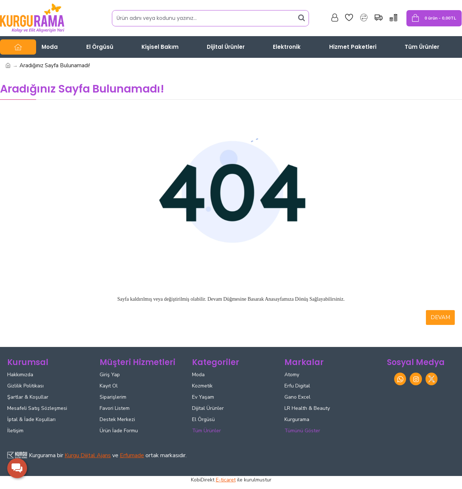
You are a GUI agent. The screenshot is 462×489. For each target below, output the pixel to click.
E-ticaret (226, 479)
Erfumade (132, 455)
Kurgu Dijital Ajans (88, 455)
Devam (440, 317)
